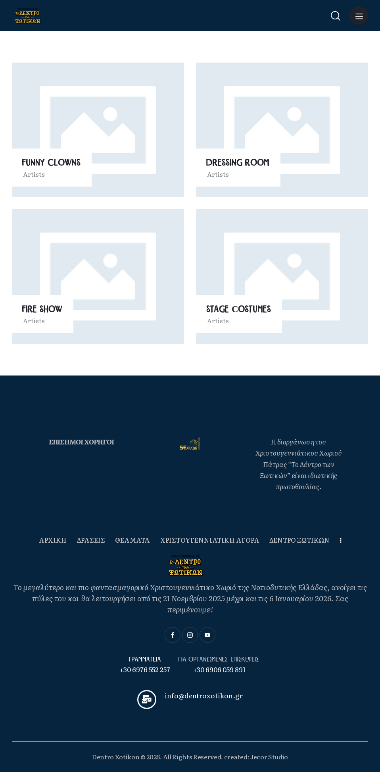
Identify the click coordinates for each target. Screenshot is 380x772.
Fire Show (42, 309)
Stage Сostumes (238, 309)
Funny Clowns (51, 163)
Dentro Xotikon (116, 756)
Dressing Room (237, 163)
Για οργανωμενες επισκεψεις (219, 659)
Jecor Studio (269, 756)
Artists (34, 174)
